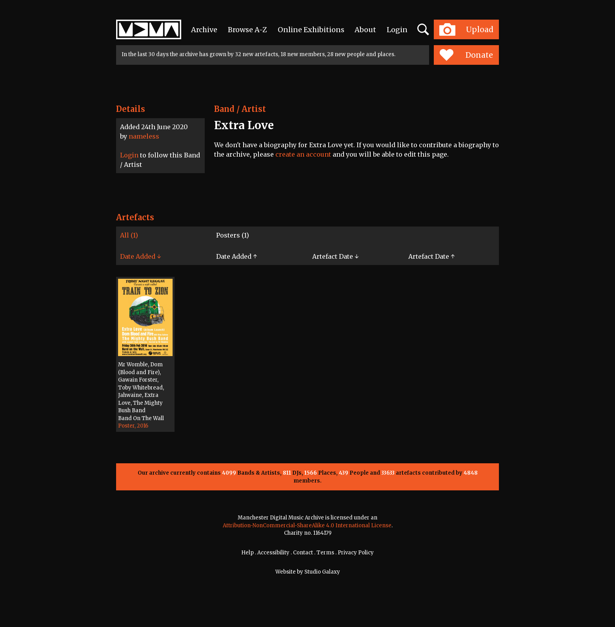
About (365, 29)
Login (397, 29)
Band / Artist (240, 109)
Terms (325, 552)
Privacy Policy (356, 552)
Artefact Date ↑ (431, 256)
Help (247, 552)
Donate (466, 55)
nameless (144, 136)
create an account (303, 154)
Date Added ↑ (236, 256)
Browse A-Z (247, 29)
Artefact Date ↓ (335, 256)
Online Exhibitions (311, 29)
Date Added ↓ (140, 256)
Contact (303, 552)
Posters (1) (232, 235)
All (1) (129, 235)
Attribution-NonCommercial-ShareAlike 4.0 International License (307, 525)
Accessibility (273, 552)
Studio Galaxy (322, 572)
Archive (204, 29)
